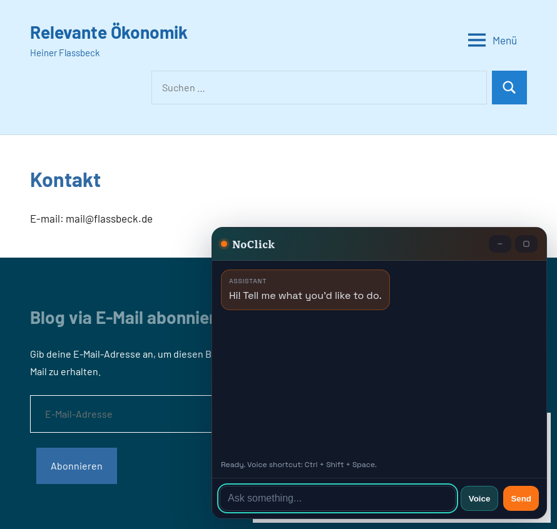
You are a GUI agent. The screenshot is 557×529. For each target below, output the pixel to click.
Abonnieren (77, 465)
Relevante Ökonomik (109, 32)
